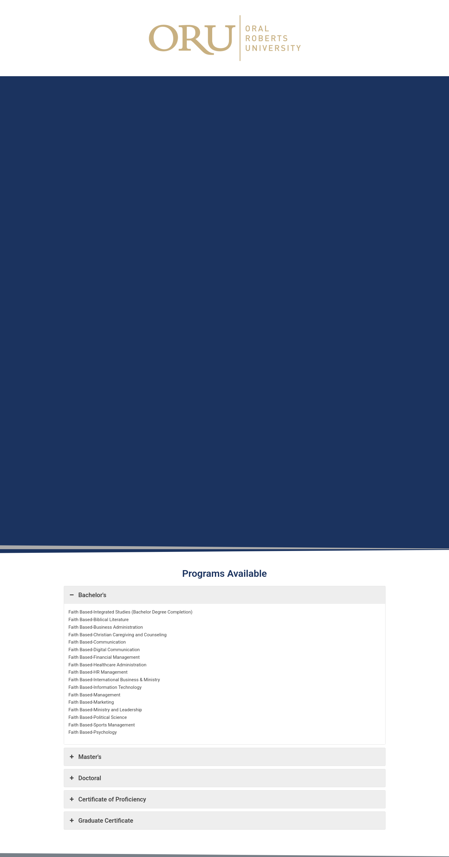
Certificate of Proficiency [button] (107, 799)
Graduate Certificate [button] (101, 820)
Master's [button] (85, 757)
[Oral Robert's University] (205, 311)
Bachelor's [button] (88, 595)
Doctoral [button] (85, 778)
